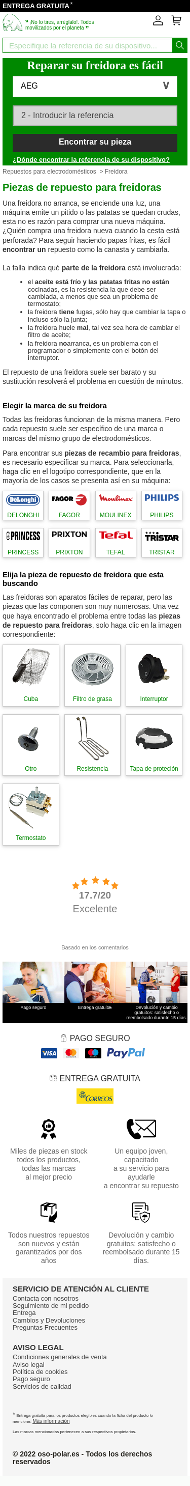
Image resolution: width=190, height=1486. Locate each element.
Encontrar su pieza (95, 141)
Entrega (24, 1312)
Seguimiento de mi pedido (51, 1305)
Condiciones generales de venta (60, 1357)
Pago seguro (31, 1379)
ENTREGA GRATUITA (36, 6)
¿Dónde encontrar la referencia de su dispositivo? (91, 159)
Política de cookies (40, 1372)
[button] (95, 86)
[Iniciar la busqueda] (179, 45)
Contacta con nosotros (46, 1298)
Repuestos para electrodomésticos (49, 171)
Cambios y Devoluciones (49, 1320)
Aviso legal (29, 1364)
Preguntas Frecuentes (45, 1327)
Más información (50, 1421)
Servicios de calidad (42, 1386)
